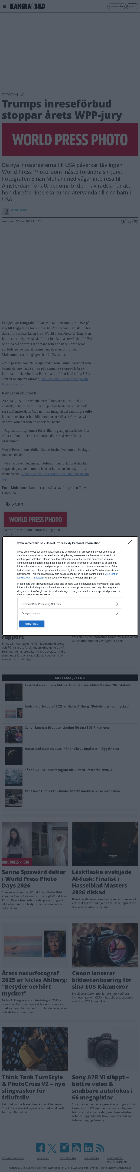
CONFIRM (36, 624)
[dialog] (70, 586)
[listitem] (70, 604)
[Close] (131, 543)
